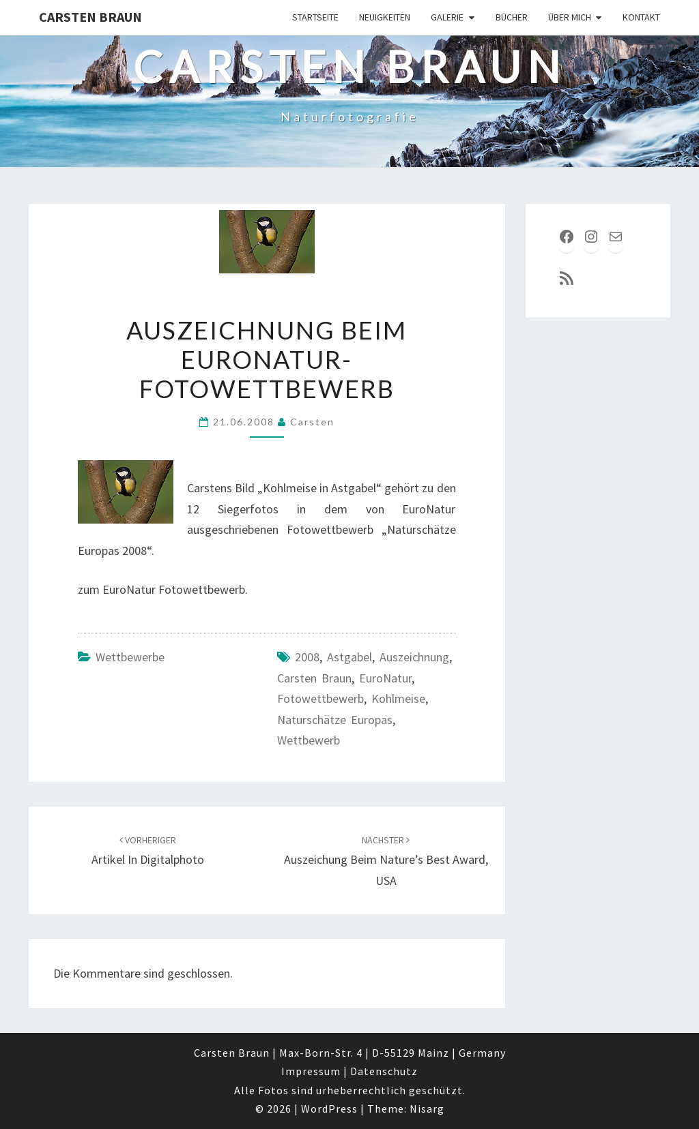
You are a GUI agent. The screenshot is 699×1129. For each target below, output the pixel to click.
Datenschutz (384, 1071)
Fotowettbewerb (320, 698)
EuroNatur (385, 678)
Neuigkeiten (384, 17)
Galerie (447, 17)
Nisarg (427, 1108)
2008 (307, 657)
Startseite (315, 17)
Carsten (312, 421)
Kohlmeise (398, 698)
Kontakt (641, 17)
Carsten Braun (90, 16)
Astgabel (349, 657)
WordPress (329, 1108)
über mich (569, 17)
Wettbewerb (308, 740)
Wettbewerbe (130, 657)
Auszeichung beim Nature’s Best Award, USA (386, 861)
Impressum (311, 1071)
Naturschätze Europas (335, 719)
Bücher (512, 17)
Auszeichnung (414, 657)
